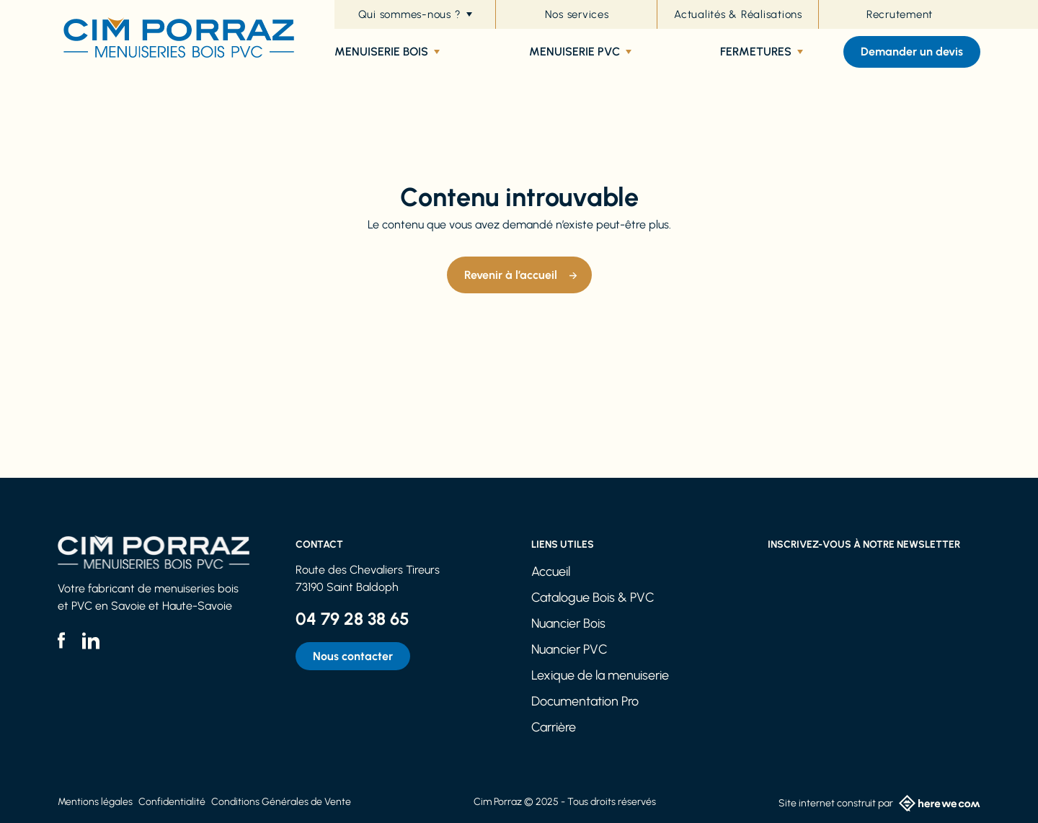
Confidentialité (171, 802)
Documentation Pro (585, 701)
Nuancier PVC (569, 649)
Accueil (550, 571)
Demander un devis (912, 51)
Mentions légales (95, 802)
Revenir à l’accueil (510, 275)
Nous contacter (353, 656)
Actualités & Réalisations (738, 14)
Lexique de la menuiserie (600, 675)
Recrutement (899, 14)
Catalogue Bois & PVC (593, 597)
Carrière (553, 727)
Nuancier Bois (568, 623)
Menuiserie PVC (580, 51)
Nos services (577, 14)
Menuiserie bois (387, 51)
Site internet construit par (879, 803)
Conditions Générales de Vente (281, 802)
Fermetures (761, 51)
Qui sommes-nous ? (415, 14)
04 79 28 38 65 (352, 618)
